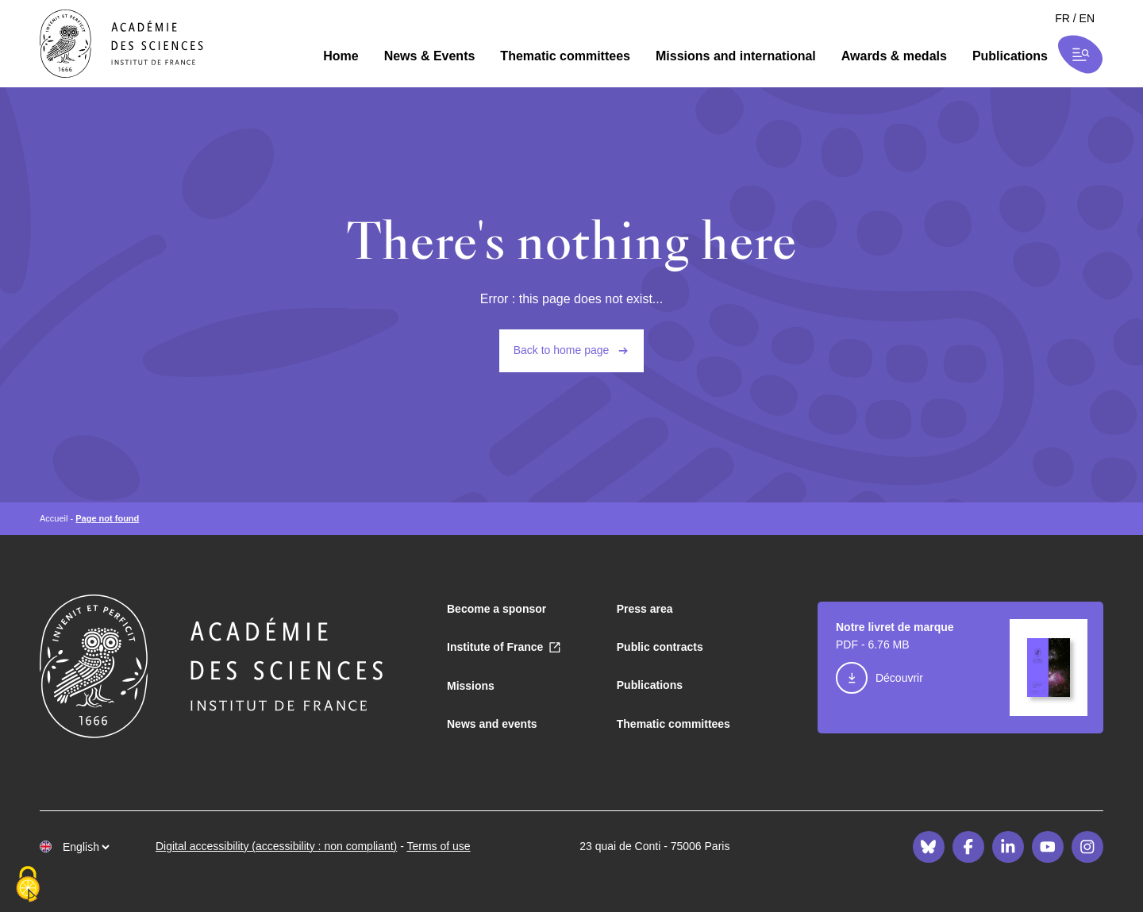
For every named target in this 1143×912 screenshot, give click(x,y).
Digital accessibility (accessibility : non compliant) (276, 846)
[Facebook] (968, 847)
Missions (471, 685)
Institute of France (495, 647)
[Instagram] (1087, 847)
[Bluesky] (929, 847)
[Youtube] (1048, 847)
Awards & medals (894, 56)
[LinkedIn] (1008, 847)
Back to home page (562, 350)
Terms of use (438, 846)
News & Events (429, 56)
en (1087, 18)
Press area (645, 608)
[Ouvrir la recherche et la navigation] (1080, 54)
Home (340, 56)
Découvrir (899, 677)
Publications (1010, 56)
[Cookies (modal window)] (28, 885)
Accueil (53, 518)
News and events (492, 724)
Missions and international (736, 56)
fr (1062, 18)
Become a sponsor (496, 608)
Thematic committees (565, 56)
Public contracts (660, 647)
